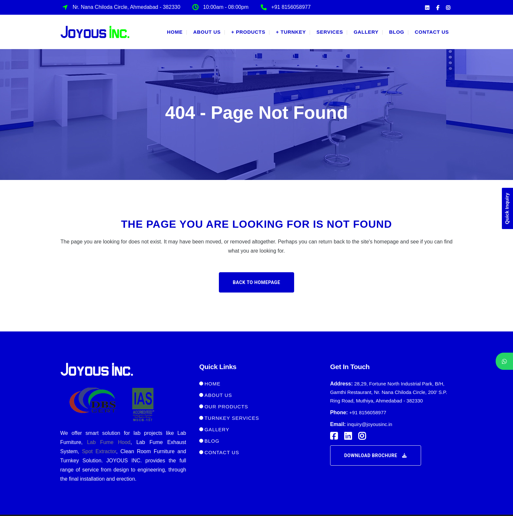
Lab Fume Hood (109, 442)
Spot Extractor (99, 451)
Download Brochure (375, 455)
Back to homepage (256, 282)
